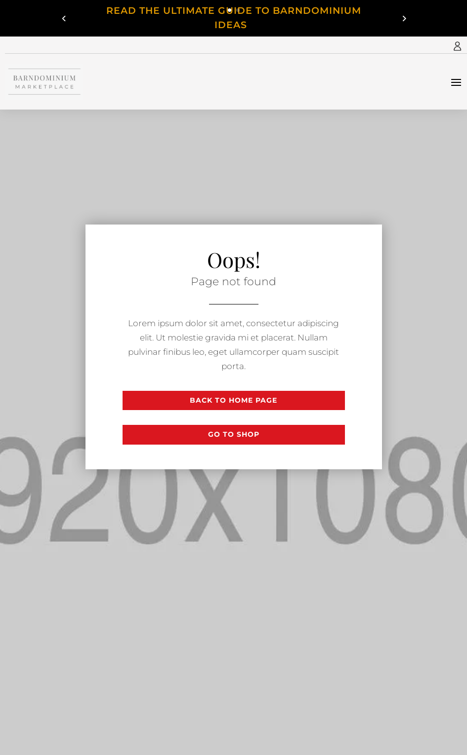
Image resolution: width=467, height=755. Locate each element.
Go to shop (233, 434)
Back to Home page (233, 400)
